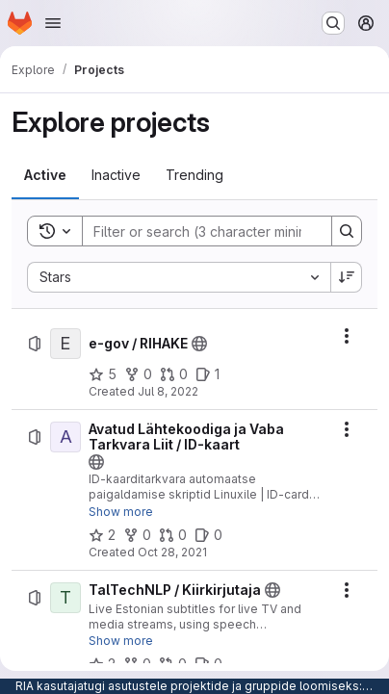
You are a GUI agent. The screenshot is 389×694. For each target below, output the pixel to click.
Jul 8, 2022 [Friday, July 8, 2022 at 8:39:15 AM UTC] (168, 391)
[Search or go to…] (333, 23)
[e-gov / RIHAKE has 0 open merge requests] (174, 374)
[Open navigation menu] (53, 23)
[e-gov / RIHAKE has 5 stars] (103, 374)
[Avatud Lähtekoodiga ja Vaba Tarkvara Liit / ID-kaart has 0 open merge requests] (173, 535)
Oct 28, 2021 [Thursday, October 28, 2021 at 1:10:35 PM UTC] (172, 552)
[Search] (208, 231)
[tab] (45, 175)
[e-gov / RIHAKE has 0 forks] (138, 374)
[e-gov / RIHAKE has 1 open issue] (207, 374)
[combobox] (178, 277)
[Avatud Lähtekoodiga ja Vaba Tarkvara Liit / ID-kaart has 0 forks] (137, 535)
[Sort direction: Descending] (346, 277)
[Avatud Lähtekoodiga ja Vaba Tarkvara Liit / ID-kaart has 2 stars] (102, 535)
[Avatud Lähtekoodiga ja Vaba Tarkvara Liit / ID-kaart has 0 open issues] (208, 535)
